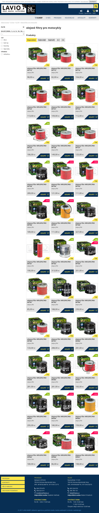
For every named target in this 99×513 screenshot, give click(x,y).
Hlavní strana (5, 22)
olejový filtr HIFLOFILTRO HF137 (85, 147)
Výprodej (5, 49)
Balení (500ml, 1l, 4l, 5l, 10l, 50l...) (12, 31)
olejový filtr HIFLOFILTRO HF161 (36, 263)
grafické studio (50, 510)
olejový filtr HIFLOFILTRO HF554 (61, 417)
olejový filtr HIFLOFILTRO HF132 (85, 108)
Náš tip (4, 43)
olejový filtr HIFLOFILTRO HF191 (61, 340)
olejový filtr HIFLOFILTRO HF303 (61, 379)
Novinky (5, 46)
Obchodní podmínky (10, 491)
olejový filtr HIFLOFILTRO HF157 (61, 224)
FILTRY (17, 22)
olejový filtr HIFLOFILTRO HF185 (36, 340)
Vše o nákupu (7, 486)
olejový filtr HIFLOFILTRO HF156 (36, 224)
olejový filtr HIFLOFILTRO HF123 (36, 108)
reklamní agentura (37, 510)
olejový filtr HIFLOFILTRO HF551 (36, 417)
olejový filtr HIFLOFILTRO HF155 (85, 185)
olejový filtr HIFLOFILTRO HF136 (61, 147)
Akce (4, 40)
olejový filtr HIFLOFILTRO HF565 (36, 456)
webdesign (77, 510)
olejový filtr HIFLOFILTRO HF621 (85, 456)
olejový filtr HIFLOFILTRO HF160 (85, 224)
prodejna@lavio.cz (42, 493)
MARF (29, 510)
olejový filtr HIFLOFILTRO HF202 (85, 340)
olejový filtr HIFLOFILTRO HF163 (61, 263)
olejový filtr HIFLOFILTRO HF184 (85, 301)
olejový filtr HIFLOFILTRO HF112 (36, 69)
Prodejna (5, 478)
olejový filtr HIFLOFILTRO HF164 (85, 263)
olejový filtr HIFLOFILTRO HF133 (36, 147)
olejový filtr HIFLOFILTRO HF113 (61, 69)
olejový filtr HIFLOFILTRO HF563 (85, 417)
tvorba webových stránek (63, 510)
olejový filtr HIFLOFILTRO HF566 (61, 456)
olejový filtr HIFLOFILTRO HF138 (36, 185)
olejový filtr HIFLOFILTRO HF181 (36, 301)
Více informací (84, 1)
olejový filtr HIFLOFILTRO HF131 (61, 108)
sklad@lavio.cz (75, 493)
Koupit (45, 78)
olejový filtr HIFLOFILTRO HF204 (36, 379)
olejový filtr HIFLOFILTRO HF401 (85, 379)
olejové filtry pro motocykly (29, 22)
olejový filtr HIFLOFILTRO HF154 (61, 185)
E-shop (12, 22)
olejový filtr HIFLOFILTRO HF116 (85, 69)
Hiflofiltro (5, 54)
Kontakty (6, 482)
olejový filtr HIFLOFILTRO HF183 (61, 301)
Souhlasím (93, 1)
